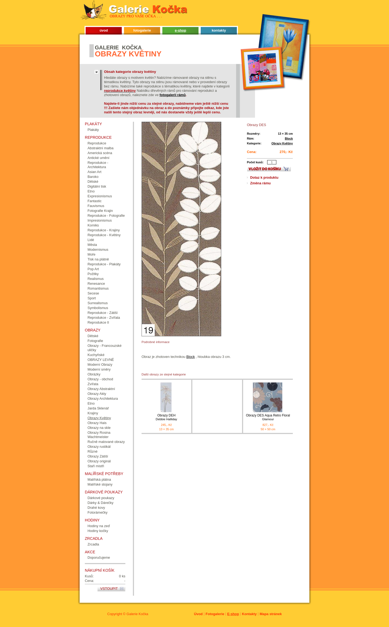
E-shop (233, 614)
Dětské (93, 181)
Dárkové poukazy (101, 498)
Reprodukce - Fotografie (106, 215)
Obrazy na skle (99, 428)
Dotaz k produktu (264, 177)
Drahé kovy (96, 508)
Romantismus (98, 288)
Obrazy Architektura (103, 398)
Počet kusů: (255, 162)
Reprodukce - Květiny (104, 235)
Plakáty (93, 130)
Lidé (91, 240)
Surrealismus (98, 303)
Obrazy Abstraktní (101, 389)
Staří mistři (96, 466)
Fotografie (95, 341)
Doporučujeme (99, 557)
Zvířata (93, 384)
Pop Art (93, 269)
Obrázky (94, 374)
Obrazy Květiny (282, 143)
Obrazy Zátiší (98, 456)
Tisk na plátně (98, 259)
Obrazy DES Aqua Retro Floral (267, 417)
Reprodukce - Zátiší (103, 313)
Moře (91, 254)
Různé (93, 451)
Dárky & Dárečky (100, 503)
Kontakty (249, 614)
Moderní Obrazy (100, 364)
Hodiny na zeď (99, 526)
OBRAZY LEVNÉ (101, 360)
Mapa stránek (271, 614)
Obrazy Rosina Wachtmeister (99, 435)
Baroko (93, 177)
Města (92, 245)
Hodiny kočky (98, 531)
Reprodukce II (98, 322)
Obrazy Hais (97, 423)
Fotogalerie (215, 614)
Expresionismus (100, 196)
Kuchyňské (96, 355)
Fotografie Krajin (100, 211)
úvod (104, 30)
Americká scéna (100, 153)
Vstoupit (109, 589)
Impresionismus (100, 220)
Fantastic (95, 201)
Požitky (93, 274)
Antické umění (98, 158)
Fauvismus (96, 206)
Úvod (198, 614)
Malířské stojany (100, 484)
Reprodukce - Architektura (98, 165)
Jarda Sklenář (98, 408)
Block (289, 138)
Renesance (96, 284)
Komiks (93, 225)
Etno (91, 191)
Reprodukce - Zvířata (104, 318)
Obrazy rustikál (99, 447)
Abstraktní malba (100, 148)
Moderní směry (99, 369)
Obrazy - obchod (100, 379)
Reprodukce (97, 143)
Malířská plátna (99, 479)
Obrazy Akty (97, 394)
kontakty (219, 30)
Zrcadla (93, 544)
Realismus (96, 279)
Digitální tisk (97, 186)
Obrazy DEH (166, 417)
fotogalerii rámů (173, 95)
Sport (92, 298)
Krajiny (93, 413)
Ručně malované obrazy (106, 442)
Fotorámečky (98, 512)
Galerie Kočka (137, 614)
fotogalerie (142, 30)
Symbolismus (98, 308)
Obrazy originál (99, 461)
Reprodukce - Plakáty (104, 264)
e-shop (180, 30)
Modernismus (98, 250)
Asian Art (94, 172)
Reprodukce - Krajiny (104, 230)
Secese (93, 293)
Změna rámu (260, 183)
